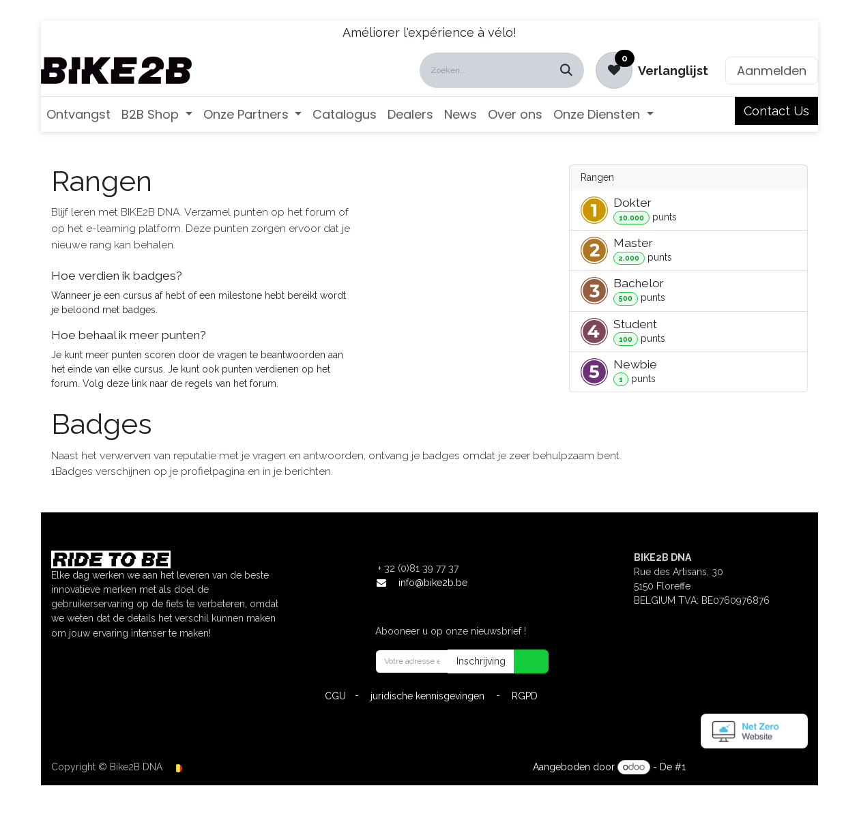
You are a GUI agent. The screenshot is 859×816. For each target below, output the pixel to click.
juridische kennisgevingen (427, 695)
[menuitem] (78, 114)
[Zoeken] (566, 70)
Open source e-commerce (748, 766)
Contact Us (776, 111)
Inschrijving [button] (481, 661)
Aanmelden (771, 70)
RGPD (525, 695)
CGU (335, 695)
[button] (523, 661)
